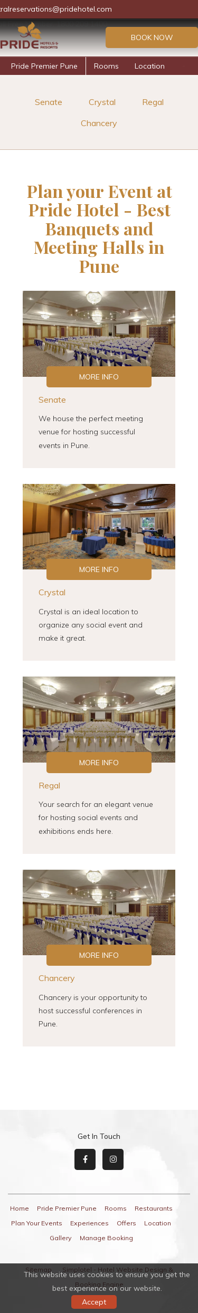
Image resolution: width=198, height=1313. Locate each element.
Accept (94, 1302)
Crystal (102, 102)
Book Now (152, 37)
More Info (99, 377)
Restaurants (154, 1208)
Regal (153, 102)
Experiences (89, 1223)
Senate (48, 102)
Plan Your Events (36, 1223)
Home (19, 1208)
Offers (126, 1223)
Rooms (106, 66)
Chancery (99, 123)
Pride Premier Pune (44, 66)
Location (150, 66)
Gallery (61, 1238)
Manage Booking (106, 1238)
